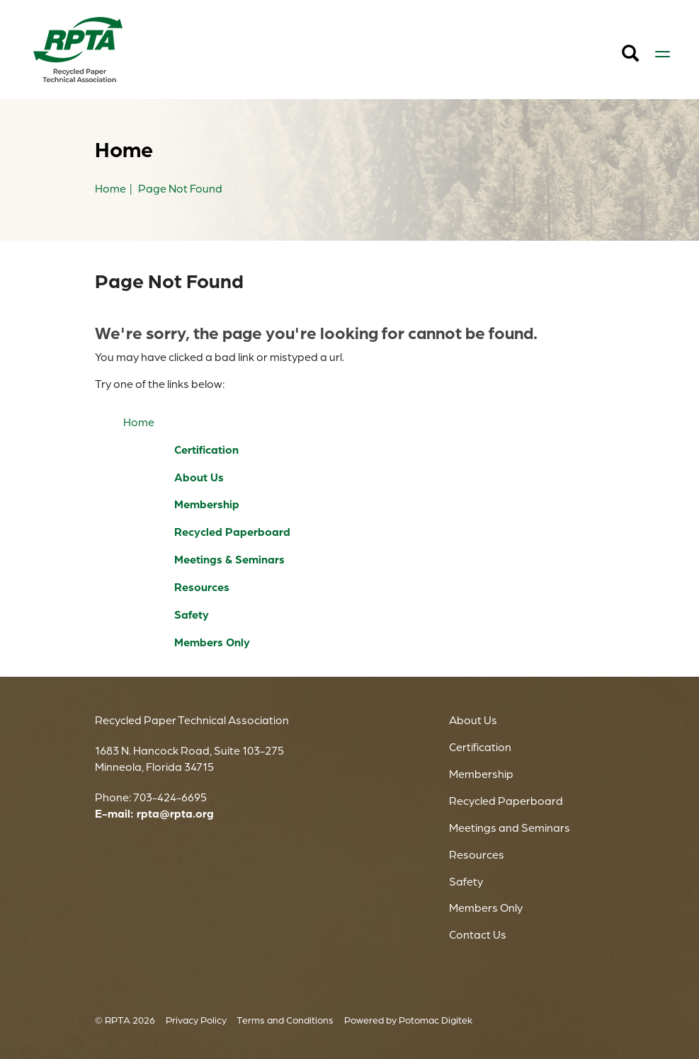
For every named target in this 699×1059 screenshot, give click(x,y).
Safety (191, 614)
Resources (201, 587)
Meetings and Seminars (509, 827)
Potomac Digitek (435, 1020)
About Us (199, 477)
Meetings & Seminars (229, 559)
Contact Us (477, 934)
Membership (206, 504)
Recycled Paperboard (232, 532)
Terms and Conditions (285, 1020)
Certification (206, 449)
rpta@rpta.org (175, 813)
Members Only (212, 642)
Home (138, 422)
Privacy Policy (196, 1020)
